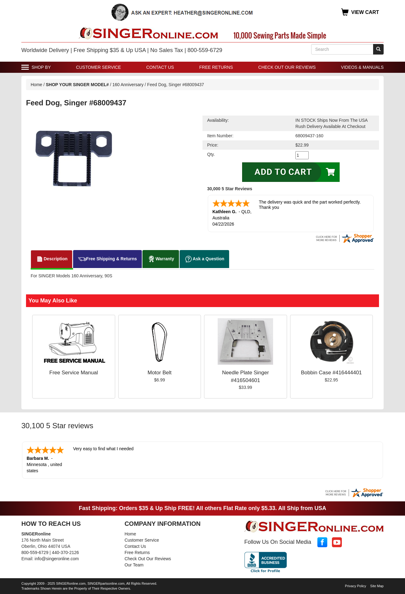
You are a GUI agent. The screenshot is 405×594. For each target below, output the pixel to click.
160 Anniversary (128, 84)
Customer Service (98, 67)
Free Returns (216, 67)
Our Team (133, 564)
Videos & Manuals (362, 67)
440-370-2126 (65, 552)
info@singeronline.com (57, 558)
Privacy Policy (355, 586)
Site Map (377, 586)
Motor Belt (160, 373)
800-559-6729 (34, 552)
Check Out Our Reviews (287, 67)
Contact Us (160, 67)
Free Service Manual (73, 373)
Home (36, 84)
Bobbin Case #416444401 (331, 373)
